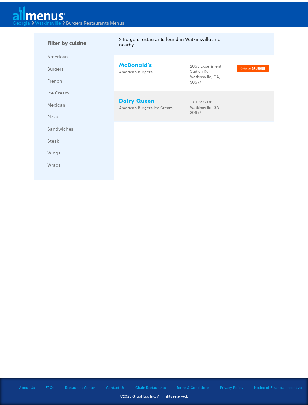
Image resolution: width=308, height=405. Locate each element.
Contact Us (115, 387)
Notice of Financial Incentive (278, 387)
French (54, 81)
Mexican (56, 104)
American (57, 56)
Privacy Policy (231, 387)
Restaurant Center (80, 387)
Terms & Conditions (193, 387)
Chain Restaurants (150, 387)
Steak (53, 141)
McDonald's (135, 65)
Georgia (21, 22)
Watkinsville (48, 22)
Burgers (55, 68)
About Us (27, 387)
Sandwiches (60, 128)
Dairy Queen (136, 101)
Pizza (52, 116)
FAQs (50, 387)
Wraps (54, 164)
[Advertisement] (82, 280)
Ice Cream (58, 92)
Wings (54, 152)
